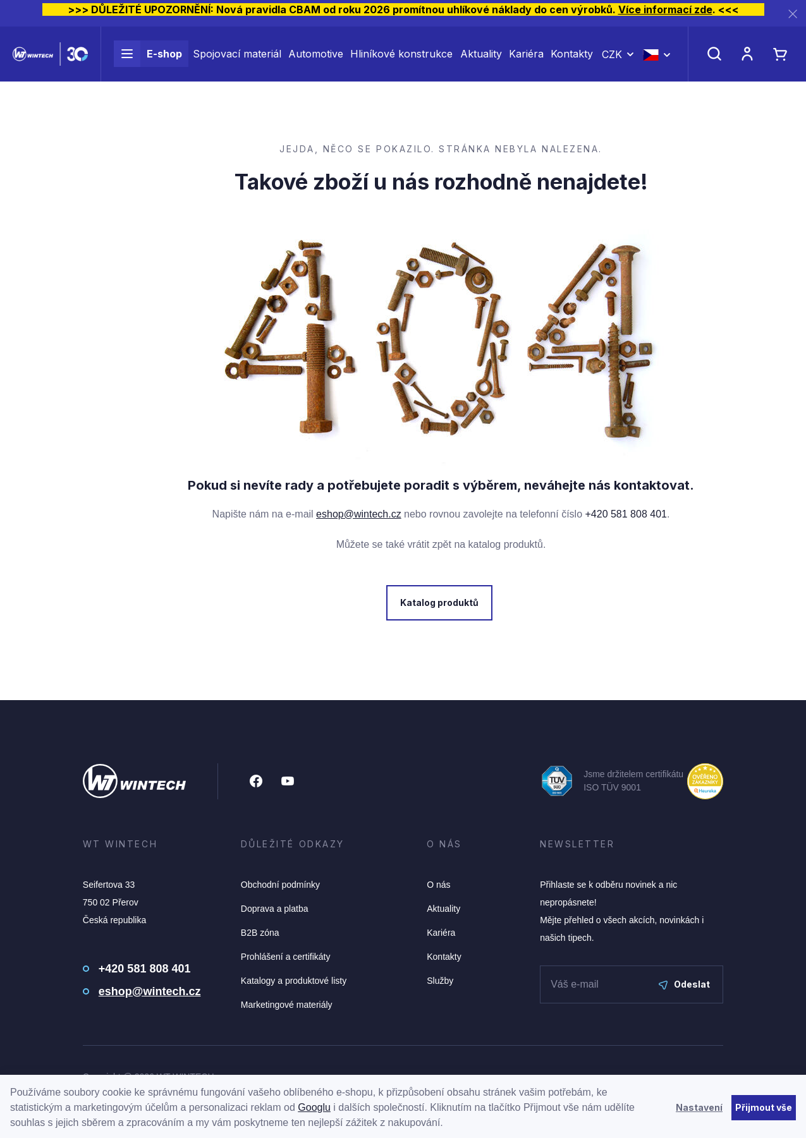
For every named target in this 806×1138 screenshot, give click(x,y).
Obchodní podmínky (280, 885)
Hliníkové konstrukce (401, 62)
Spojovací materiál (237, 62)
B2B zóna (260, 933)
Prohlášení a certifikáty (286, 957)
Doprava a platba (274, 909)
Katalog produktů (438, 602)
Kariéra (526, 62)
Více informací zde (665, 9)
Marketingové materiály (287, 1005)
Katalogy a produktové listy (293, 981)
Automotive (315, 62)
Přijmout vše (763, 1107)
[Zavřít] (793, 13)
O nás (438, 885)
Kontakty (572, 62)
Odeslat (684, 984)
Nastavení (699, 1107)
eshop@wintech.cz (358, 514)
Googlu (314, 1107)
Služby (440, 981)
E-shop (148, 62)
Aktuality (481, 62)
